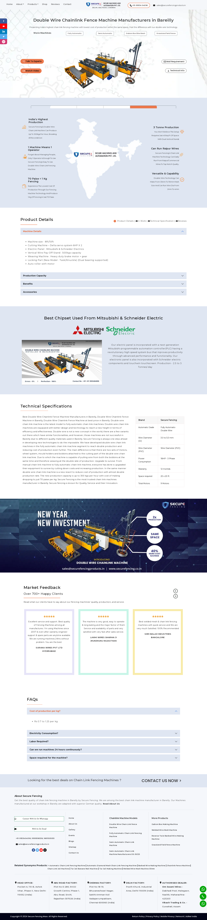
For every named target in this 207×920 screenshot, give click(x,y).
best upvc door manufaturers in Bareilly (158, 645)
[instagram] (3, 41)
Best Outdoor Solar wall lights (158, 641)
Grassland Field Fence (166, 33)
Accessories (30, 292)
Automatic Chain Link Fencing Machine (67, 866)
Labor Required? (39, 741)
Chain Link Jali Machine (58, 869)
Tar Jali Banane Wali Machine (84, 869)
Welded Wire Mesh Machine (164, 830)
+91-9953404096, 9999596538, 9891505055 (35, 838)
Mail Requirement (174, 61)
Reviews (55, 4)
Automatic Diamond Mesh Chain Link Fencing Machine (112, 866)
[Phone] (201, 894)
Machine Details (32, 231)
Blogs (71, 841)
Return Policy (138, 916)
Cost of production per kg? (45, 711)
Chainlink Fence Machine (178, 866)
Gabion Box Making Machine (165, 824)
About (19, 4)
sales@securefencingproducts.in (32, 844)
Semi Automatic (105, 33)
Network (180, 916)
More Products (160, 818)
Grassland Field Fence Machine (166, 845)
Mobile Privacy (167, 916)
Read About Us (111, 804)
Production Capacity (34, 275)
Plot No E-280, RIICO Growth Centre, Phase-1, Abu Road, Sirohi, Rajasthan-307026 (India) (67, 891)
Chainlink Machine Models (123, 818)
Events (72, 835)
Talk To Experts (32, 61)
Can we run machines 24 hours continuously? (56, 749)
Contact (67, 4)
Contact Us (74, 853)
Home (9, 4)
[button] (139, 5)
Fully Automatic (75, 33)
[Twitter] (3, 36)
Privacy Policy (152, 916)
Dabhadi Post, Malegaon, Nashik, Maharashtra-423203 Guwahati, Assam (175, 895)
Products (32, 4)
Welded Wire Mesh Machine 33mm (139, 869)
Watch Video (31, 70)
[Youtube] (3, 26)
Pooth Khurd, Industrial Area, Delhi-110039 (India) (140, 887)
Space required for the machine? (48, 758)
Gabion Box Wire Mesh (135, 33)
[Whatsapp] (201, 902)
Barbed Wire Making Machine (151, 866)
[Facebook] (3, 21)
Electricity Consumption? (44, 733)
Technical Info (175, 70)
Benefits (28, 284)
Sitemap (72, 847)
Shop (44, 4)
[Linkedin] (3, 31)
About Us (73, 824)
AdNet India (191, 916)
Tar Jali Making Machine (110, 869)
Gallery (72, 830)
